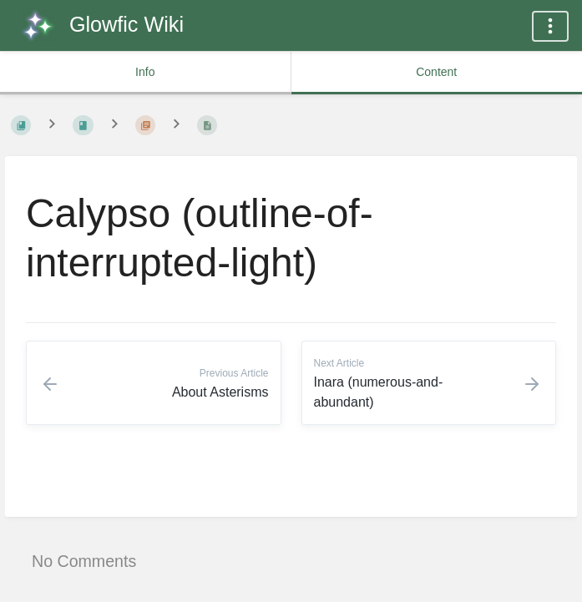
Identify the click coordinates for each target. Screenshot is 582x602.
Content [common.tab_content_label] (436, 71)
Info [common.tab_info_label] (144, 71)
